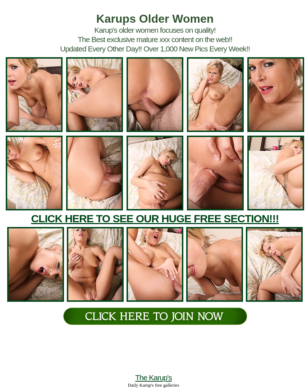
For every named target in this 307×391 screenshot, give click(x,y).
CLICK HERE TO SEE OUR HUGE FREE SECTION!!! (155, 218)
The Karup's (153, 377)
